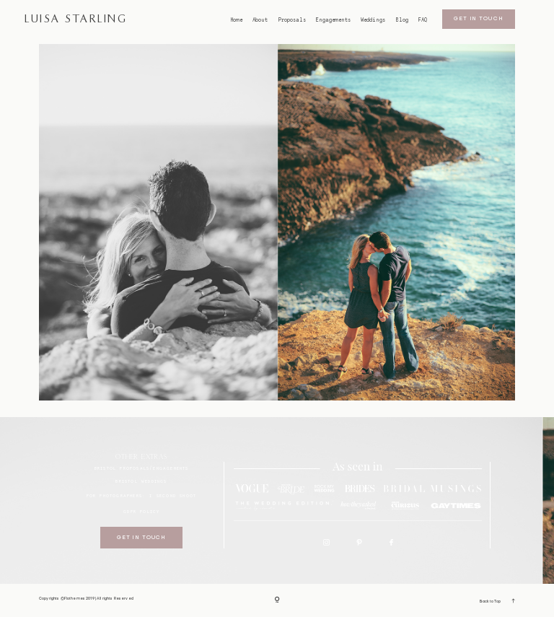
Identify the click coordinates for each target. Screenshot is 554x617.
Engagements (333, 20)
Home (236, 20)
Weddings (373, 20)
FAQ (422, 20)
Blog (402, 20)
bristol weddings (141, 480)
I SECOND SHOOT (172, 495)
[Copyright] (277, 599)
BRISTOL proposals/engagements (141, 468)
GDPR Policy (141, 511)
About (260, 20)
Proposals (292, 20)
